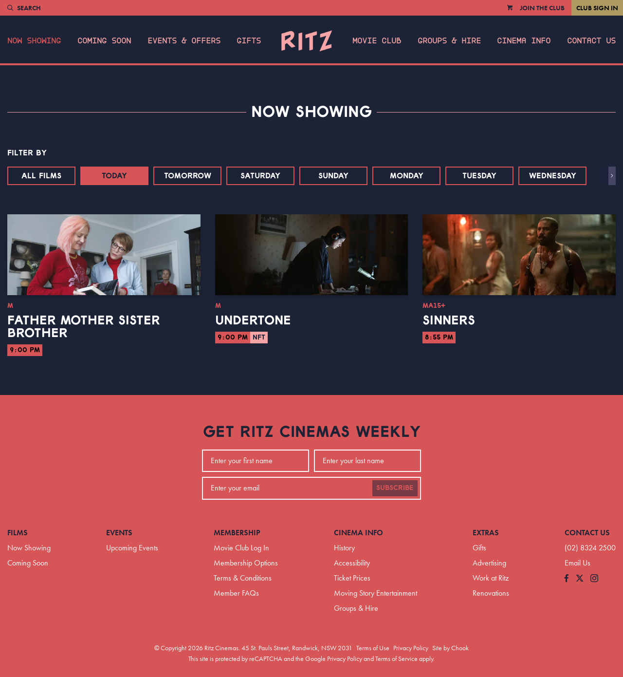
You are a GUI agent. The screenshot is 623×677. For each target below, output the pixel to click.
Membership (237, 532)
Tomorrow (187, 176)
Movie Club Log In (241, 548)
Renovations (491, 593)
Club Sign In (597, 7)
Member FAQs (236, 593)
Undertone (253, 320)
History (344, 548)
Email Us (577, 563)
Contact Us (591, 41)
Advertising (489, 563)
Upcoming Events (132, 548)
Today (114, 176)
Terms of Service (396, 658)
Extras (486, 532)
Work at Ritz (491, 578)
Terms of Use (372, 647)
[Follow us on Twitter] (580, 579)
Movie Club (376, 41)
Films (17, 532)
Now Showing (34, 41)
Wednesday (552, 176)
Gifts (249, 41)
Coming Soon (104, 41)
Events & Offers (183, 41)
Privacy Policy (410, 647)
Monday (406, 176)
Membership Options (246, 563)
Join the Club (542, 7)
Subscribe (395, 488)
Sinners (448, 320)
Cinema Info (523, 41)
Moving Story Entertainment (375, 593)
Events (119, 532)
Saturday (260, 176)
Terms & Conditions (243, 578)
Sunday (333, 176)
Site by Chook (450, 647)
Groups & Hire (449, 41)
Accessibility (352, 563)
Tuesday (479, 176)
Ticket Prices (352, 578)
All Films (41, 176)
